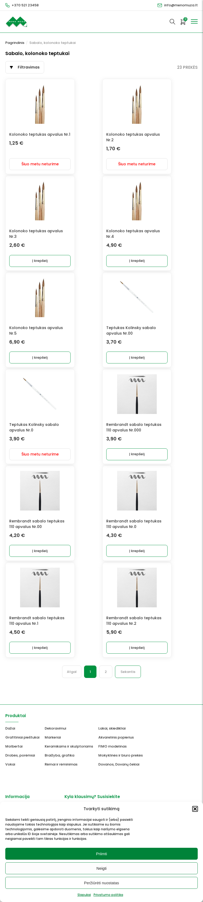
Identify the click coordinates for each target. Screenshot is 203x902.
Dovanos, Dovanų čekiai (118, 769)
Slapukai (84, 894)
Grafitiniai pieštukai (22, 742)
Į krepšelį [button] (68, 262)
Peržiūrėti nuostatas (101, 883)
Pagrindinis (14, 42)
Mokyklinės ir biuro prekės (120, 760)
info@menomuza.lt (181, 5)
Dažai (10, 733)
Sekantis (128, 677)
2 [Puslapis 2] (106, 677)
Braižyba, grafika (59, 760)
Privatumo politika (108, 894)
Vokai (10, 769)
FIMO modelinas (112, 751)
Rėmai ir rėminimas (61, 769)
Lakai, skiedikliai (112, 733)
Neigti (101, 868)
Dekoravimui (55, 733)
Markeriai (53, 742)
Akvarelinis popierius (116, 742)
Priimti (101, 853)
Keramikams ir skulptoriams (69, 751)
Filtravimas (29, 67)
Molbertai (13, 751)
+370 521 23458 (25, 5)
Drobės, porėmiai (20, 760)
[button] (195, 809)
